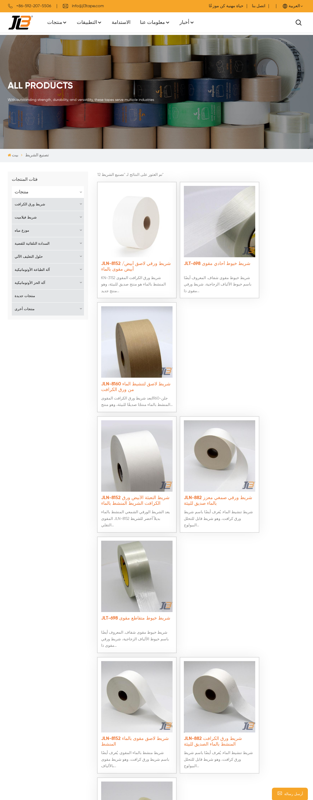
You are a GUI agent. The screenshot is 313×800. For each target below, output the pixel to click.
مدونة (12, 725)
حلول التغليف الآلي (29, 257)
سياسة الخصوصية (79, 706)
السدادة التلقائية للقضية (32, 243)
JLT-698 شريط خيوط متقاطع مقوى (271, 362)
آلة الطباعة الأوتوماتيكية (32, 270)
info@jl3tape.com (83, 6)
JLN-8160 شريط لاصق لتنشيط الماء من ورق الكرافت (271, 254)
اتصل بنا (258, 6)
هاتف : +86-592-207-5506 (254, 711)
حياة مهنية (234, 6)
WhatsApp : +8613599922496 (256, 719)
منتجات (54, 22)
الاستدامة (121, 22)
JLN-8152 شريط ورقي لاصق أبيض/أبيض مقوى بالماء (129, 254)
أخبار (184, 22)
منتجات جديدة (25, 296)
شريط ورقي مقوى (154, 755)
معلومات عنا (152, 22)
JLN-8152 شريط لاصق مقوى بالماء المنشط (129, 470)
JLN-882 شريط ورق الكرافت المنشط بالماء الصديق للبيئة (201, 470)
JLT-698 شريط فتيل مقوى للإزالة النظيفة (269, 470)
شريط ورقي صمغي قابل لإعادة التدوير (171, 725)
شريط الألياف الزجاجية (158, 686)
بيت (13, 155)
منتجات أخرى (25, 309)
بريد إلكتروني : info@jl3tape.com (259, 703)
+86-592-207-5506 (29, 6)
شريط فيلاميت (26, 217)
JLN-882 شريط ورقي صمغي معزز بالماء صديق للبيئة (200, 362)
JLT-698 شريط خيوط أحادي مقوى (199, 254)
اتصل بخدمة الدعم (79, 686)
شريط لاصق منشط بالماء (160, 706)
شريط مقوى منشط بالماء (160, 716)
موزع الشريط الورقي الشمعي (164, 735)
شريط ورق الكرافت (30, 204)
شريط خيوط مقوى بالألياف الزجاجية (169, 696)
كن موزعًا (72, 696)
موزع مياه (22, 230)
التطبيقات (87, 22)
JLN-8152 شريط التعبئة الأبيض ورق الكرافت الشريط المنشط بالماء (128, 362)
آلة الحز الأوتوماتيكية (30, 283)
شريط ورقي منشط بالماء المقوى (167, 745)
